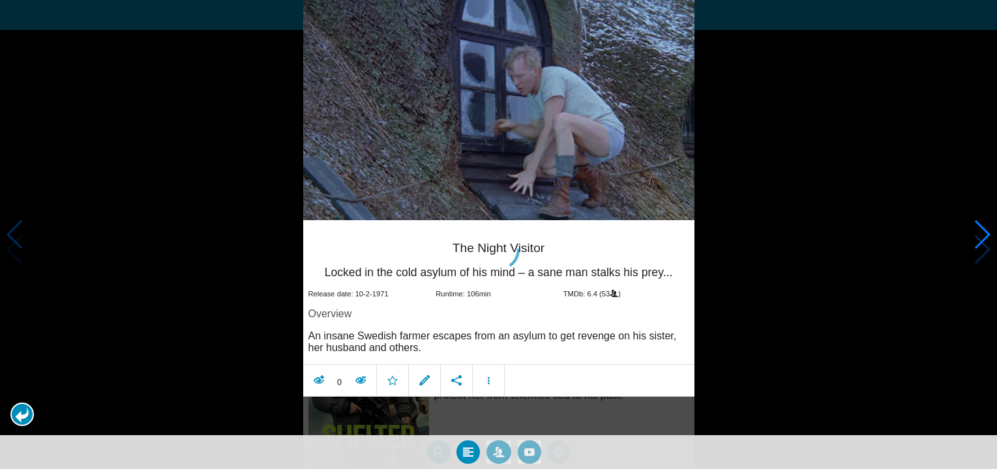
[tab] (468, 452)
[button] (22, 414)
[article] (498, 311)
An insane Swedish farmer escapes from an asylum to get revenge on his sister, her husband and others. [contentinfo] (492, 341)
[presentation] (498, 110)
